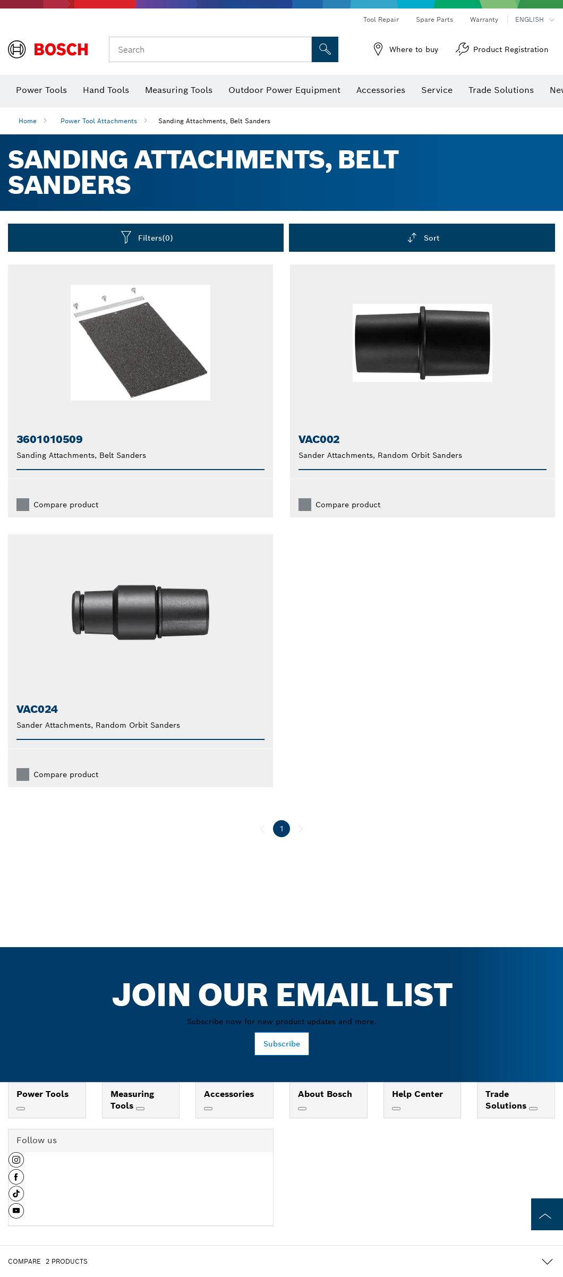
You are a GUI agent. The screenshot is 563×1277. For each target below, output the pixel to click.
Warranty (484, 19)
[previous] (262, 828)
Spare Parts (434, 19)
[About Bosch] (302, 1108)
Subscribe (281, 1044)
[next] (300, 828)
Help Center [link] (417, 1094)
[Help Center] (396, 1108)
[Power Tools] (20, 1108)
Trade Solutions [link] (507, 1100)
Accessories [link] (229, 1094)
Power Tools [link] (42, 1094)
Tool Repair (381, 19)
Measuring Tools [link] (132, 1100)
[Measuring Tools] (140, 1108)
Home (28, 121)
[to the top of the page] (547, 1214)
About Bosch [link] (325, 1094)
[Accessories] (208, 1108)
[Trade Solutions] (533, 1108)
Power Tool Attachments (99, 121)
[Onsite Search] (325, 49)
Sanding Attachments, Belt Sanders (214, 121)
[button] (16, 1164)
